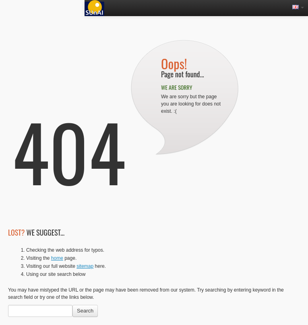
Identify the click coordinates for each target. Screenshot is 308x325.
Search (85, 311)
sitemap (84, 266)
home (57, 258)
